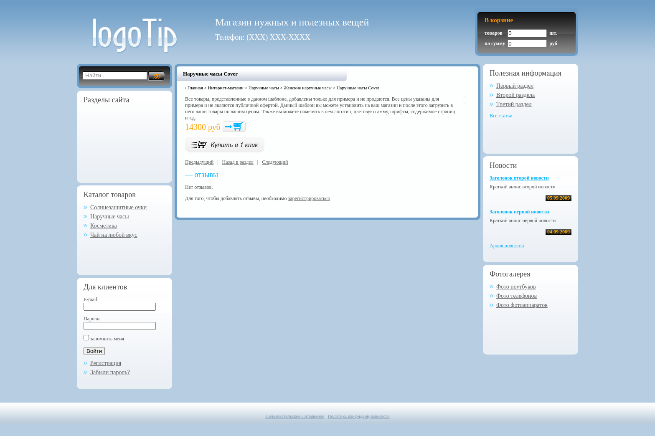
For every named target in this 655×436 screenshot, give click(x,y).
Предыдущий (199, 162)
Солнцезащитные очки (118, 207)
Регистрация (105, 363)
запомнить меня (107, 339)
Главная (195, 87)
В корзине (499, 20)
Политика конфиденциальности (359, 415)
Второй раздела (515, 95)
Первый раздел (514, 86)
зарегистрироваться (309, 198)
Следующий (275, 162)
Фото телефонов (516, 296)
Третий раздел (514, 104)
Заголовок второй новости (519, 178)
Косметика (103, 226)
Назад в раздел (238, 162)
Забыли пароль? (110, 372)
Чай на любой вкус (113, 235)
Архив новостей (507, 245)
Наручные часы (109, 216)
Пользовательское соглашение (294, 415)
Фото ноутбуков (516, 287)
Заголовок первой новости (519, 212)
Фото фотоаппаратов (522, 305)
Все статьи (501, 116)
